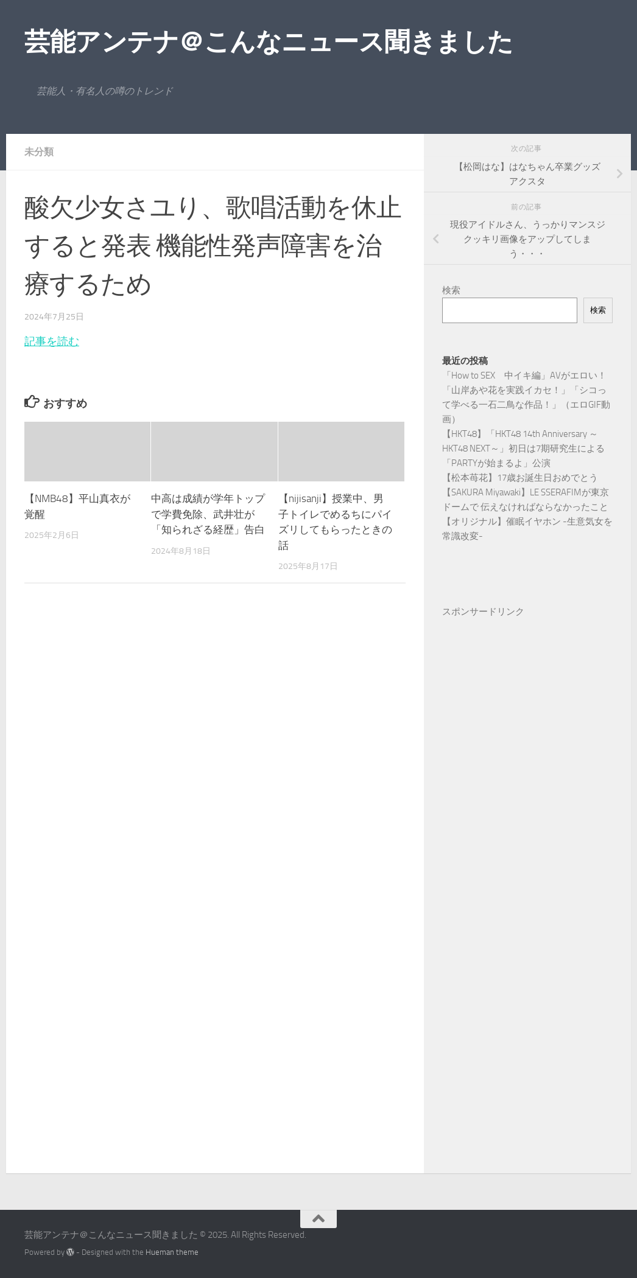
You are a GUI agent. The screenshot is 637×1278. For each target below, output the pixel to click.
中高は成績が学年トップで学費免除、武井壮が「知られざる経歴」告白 (208, 514)
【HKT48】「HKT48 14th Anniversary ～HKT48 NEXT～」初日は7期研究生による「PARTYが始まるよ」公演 (523, 448)
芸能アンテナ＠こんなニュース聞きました (268, 42)
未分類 (39, 152)
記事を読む (51, 341)
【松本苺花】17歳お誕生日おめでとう (520, 477)
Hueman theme (172, 1252)
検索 (451, 290)
